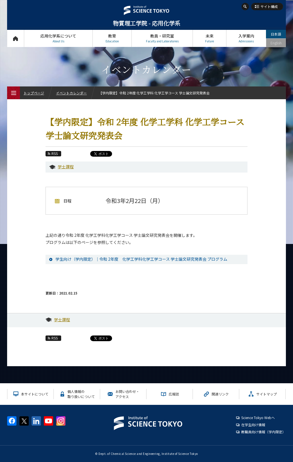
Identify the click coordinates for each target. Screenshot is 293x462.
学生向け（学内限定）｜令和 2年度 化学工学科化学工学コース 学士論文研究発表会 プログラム (141, 259)
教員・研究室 (162, 38)
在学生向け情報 (253, 424)
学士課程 (66, 166)
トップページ (15, 38)
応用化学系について (58, 38)
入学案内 (246, 38)
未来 (209, 38)
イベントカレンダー (71, 92)
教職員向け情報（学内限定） (263, 431)
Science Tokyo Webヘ (258, 417)
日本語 (276, 34)
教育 (112, 38)
